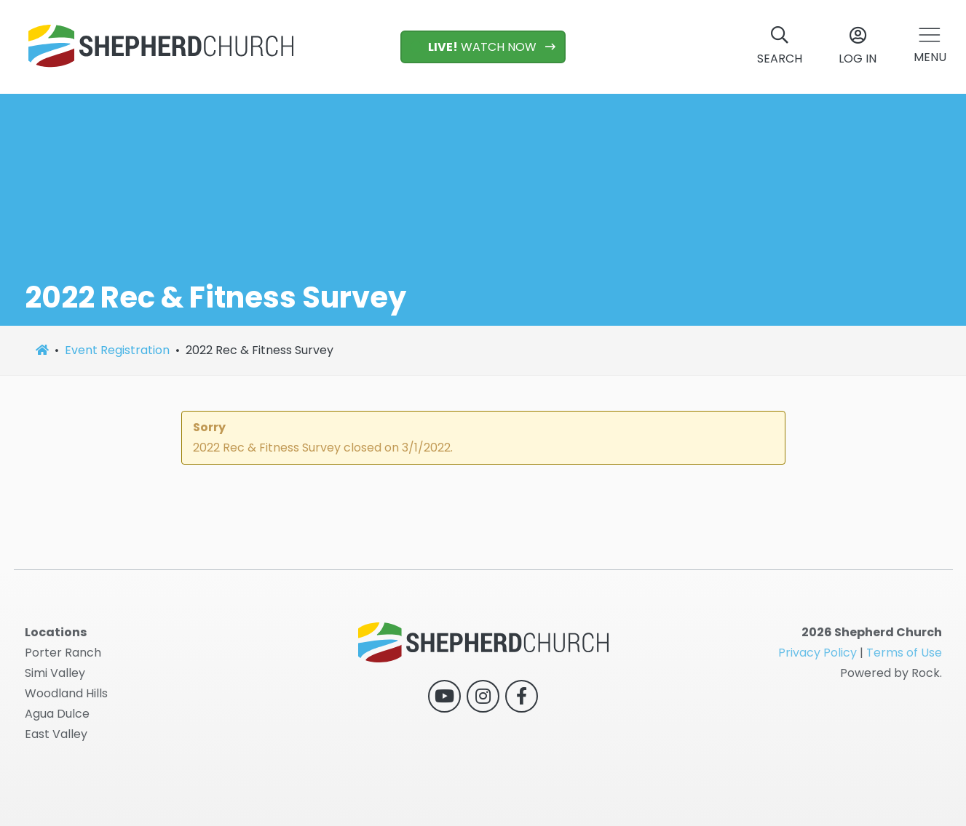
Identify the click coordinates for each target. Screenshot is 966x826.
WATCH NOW (475, 47)
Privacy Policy (817, 652)
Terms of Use (904, 652)
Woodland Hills (66, 693)
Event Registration (117, 350)
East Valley (56, 734)
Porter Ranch (63, 652)
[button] (930, 47)
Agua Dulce (57, 713)
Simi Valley (55, 673)
